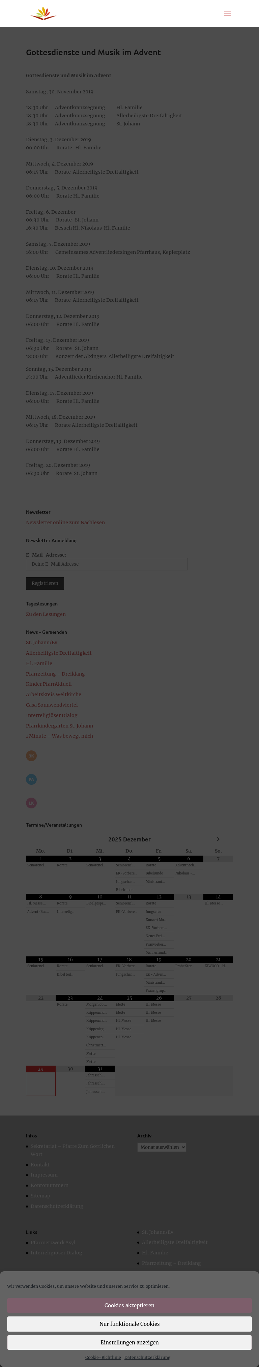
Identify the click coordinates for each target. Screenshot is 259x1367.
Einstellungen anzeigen (129, 1342)
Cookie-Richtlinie (103, 1357)
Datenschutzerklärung (147, 1357)
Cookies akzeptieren (129, 1305)
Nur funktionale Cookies (129, 1324)
